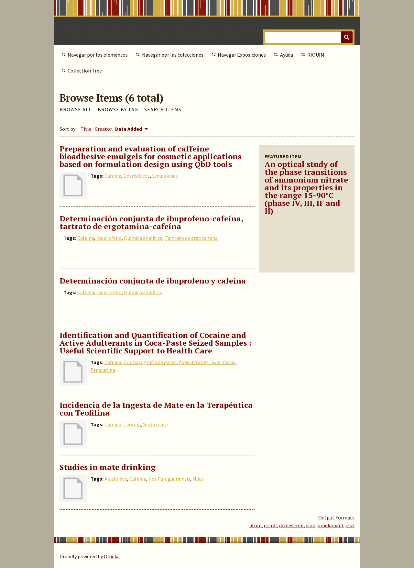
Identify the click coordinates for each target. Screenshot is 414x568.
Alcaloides (115, 478)
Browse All (76, 109)
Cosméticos (137, 176)
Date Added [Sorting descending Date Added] (129, 129)
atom (255, 525)
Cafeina (112, 176)
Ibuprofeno (109, 238)
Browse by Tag (118, 109)
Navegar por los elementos (98, 54)
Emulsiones (165, 176)
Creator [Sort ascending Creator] (103, 129)
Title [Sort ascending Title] (86, 129)
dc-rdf (270, 525)
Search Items (162, 109)
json (310, 525)
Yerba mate (155, 424)
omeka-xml (330, 525)
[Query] (309, 37)
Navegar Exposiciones (242, 54)
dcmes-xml (291, 525)
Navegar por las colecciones (172, 54)
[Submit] (347, 37)
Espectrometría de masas (207, 362)
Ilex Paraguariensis (169, 478)
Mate (198, 478)
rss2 (349, 525)
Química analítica (143, 238)
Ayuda (286, 54)
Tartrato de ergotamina (191, 238)
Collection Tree (85, 70)
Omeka (112, 556)
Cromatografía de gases (150, 362)
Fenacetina (103, 370)
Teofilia (132, 424)
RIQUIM (315, 54)
